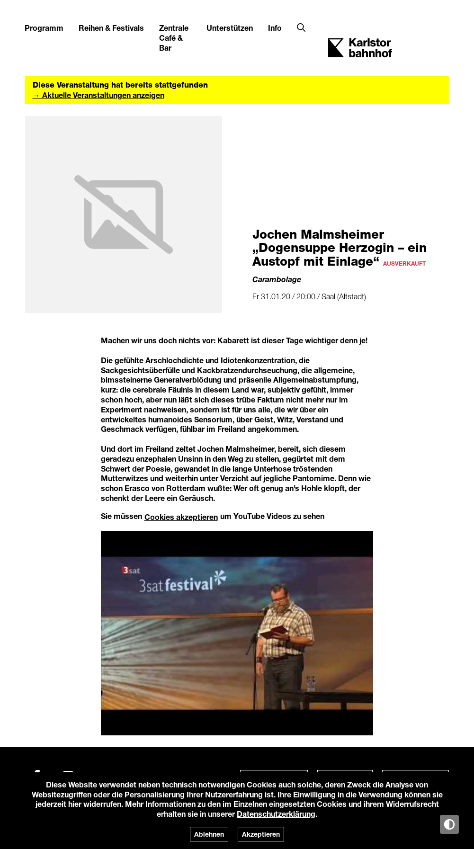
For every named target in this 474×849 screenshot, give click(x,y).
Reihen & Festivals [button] (111, 27)
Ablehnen (209, 834)
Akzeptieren (261, 834)
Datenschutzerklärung (276, 813)
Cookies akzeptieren (181, 516)
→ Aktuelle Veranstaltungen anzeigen (98, 94)
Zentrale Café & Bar (173, 37)
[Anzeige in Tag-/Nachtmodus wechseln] (449, 824)
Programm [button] (44, 27)
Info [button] (275, 27)
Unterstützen (229, 27)
